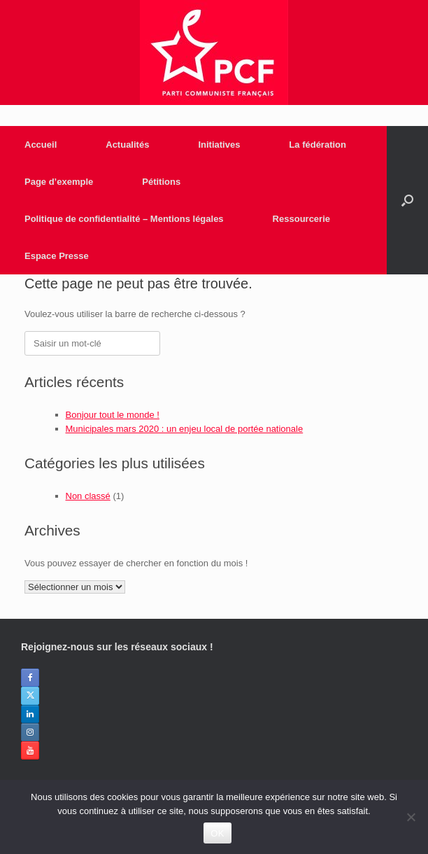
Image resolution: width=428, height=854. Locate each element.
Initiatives (219, 144)
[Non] (411, 817)
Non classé (88, 496)
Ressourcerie (301, 219)
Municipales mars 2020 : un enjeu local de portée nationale (185, 429)
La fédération (317, 144)
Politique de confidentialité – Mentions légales (124, 219)
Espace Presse (56, 256)
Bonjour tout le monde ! (112, 415)
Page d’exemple (58, 181)
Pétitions (161, 181)
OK (217, 833)
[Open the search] (407, 200)
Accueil (40, 144)
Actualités (127, 144)
